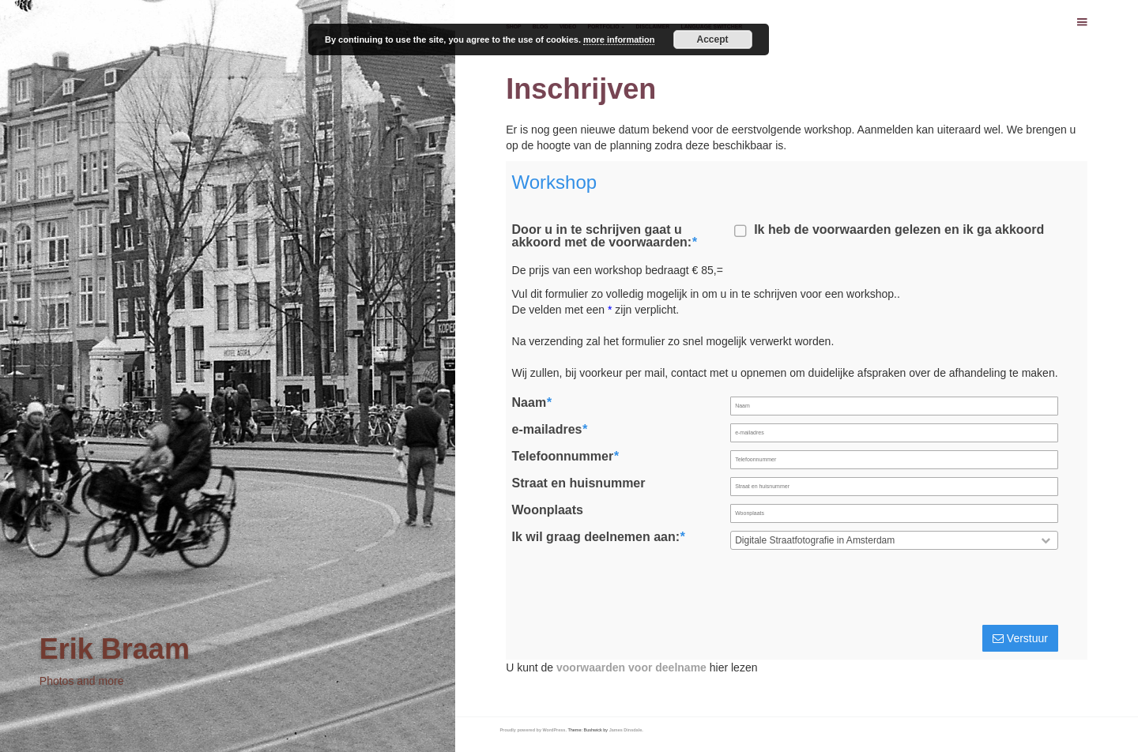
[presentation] (940, 590)
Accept (713, 39)
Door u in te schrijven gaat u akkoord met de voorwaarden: (604, 236)
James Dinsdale (625, 730)
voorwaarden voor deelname (631, 667)
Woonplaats (547, 510)
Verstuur (1020, 638)
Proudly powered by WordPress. (533, 730)
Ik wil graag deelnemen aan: (598, 537)
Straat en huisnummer (579, 483)
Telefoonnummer (565, 456)
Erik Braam (115, 649)
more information (618, 39)
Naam (532, 403)
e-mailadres (549, 429)
